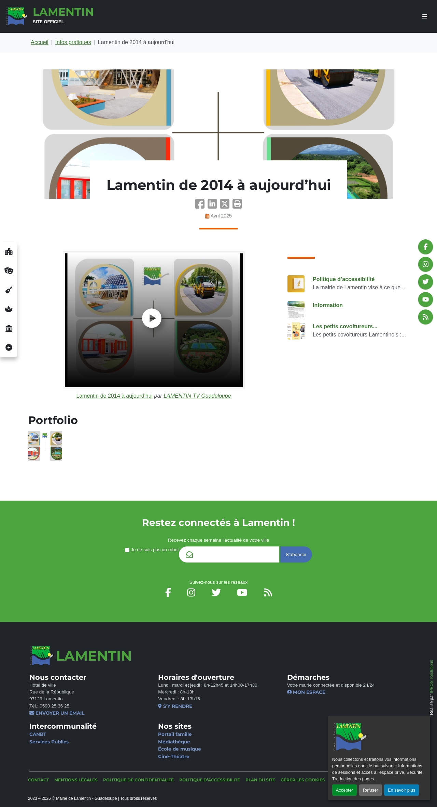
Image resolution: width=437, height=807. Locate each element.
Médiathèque (174, 741)
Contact (38, 779)
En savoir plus (401, 790)
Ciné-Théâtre (173, 756)
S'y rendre (175, 706)
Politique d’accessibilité (344, 279)
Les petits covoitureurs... (345, 326)
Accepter (344, 790)
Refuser (370, 790)
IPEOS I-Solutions (431, 676)
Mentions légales (76, 779)
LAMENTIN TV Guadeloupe (197, 396)
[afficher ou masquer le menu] (425, 16)
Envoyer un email (56, 713)
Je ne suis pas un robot (152, 549)
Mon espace (306, 692)
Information (328, 305)
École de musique (179, 749)
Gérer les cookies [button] (303, 779)
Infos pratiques (73, 42)
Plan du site (260, 779)
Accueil (39, 42)
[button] (237, 206)
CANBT (37, 734)
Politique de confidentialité (138, 779)
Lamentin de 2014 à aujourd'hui (114, 396)
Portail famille (175, 734)
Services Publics (49, 741)
